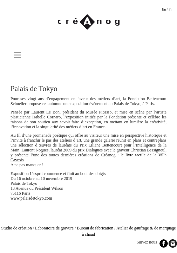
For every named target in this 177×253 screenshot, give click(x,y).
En (164, 9)
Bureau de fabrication (95, 228)
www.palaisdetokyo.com (31, 198)
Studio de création (16, 228)
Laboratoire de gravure (54, 228)
